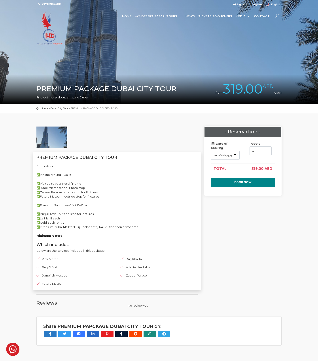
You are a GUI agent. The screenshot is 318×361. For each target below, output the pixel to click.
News (190, 16)
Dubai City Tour (59, 108)
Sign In (239, 4)
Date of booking (219, 146)
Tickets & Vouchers (215, 16)
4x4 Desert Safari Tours (158, 16)
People (255, 143)
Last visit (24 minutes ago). (155, 349)
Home (126, 16)
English (273, 4)
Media (243, 16)
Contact (262, 16)
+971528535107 (52, 4)
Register (257, 4)
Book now (243, 182)
